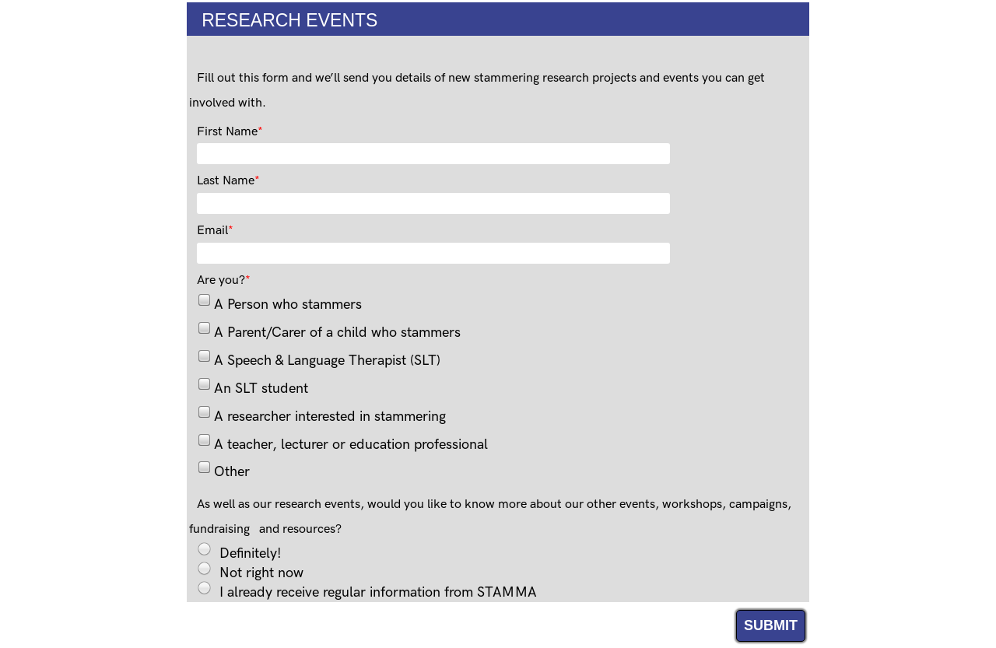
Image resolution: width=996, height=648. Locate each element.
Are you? (221, 280)
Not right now (261, 571)
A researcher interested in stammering (330, 416)
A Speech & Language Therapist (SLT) (327, 360)
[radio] (204, 548)
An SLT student (261, 388)
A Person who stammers (288, 304)
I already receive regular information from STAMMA (378, 590)
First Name (227, 131)
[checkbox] (203, 299)
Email (212, 230)
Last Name (225, 180)
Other (232, 472)
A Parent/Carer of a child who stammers (337, 332)
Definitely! (250, 552)
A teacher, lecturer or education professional (351, 444)
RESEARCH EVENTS (282, 20)
